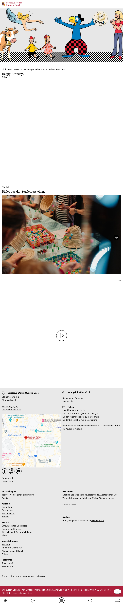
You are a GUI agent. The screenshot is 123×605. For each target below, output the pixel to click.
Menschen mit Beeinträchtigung (17, 532)
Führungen (7, 554)
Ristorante (7, 559)
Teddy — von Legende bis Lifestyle (18, 494)
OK (117, 591)
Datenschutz (8, 478)
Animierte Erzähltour (12, 547)
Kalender (6, 544)
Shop (4, 535)
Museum (6, 503)
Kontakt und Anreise (11, 529)
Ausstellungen (9, 491)
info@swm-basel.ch (11, 409)
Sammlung (7, 507)
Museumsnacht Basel (12, 551)
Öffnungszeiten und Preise (14, 525)
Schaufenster (8, 513)
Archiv (5, 498)
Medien (5, 516)
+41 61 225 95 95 (10, 406)
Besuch (5, 522)
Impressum (7, 481)
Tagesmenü (7, 563)
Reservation (7, 566)
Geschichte (7, 510)
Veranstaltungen (10, 541)
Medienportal (97, 520)
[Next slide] (116, 237)
